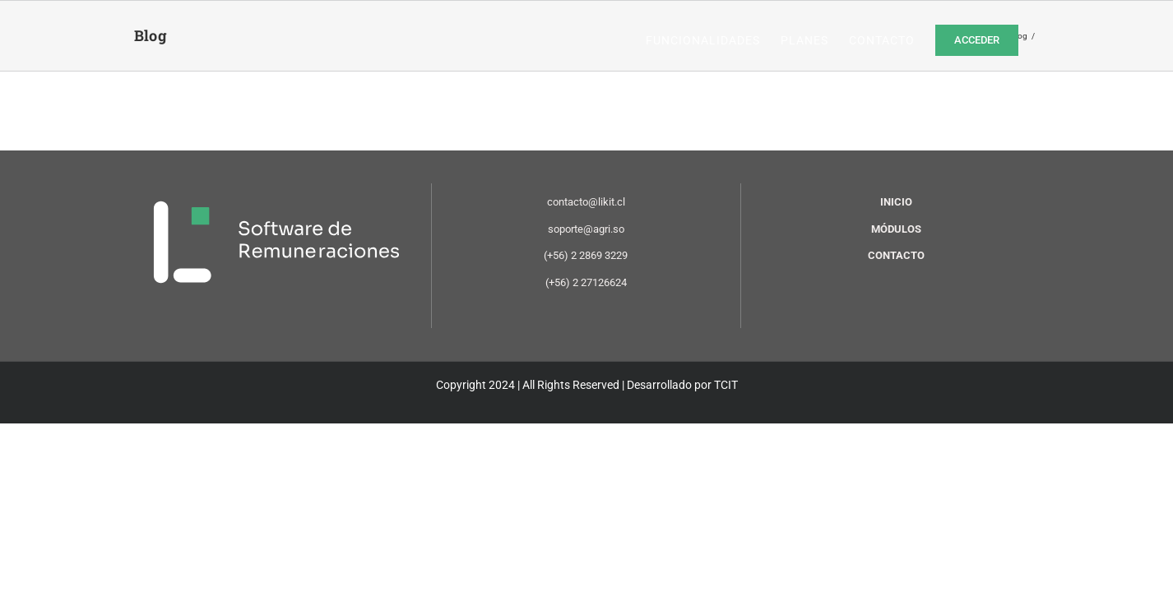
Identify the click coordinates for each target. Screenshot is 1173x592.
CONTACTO (896, 255)
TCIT (726, 384)
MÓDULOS (896, 229)
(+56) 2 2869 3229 (586, 255)
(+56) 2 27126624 (586, 282)
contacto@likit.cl (586, 202)
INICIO (896, 202)
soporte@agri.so (586, 229)
